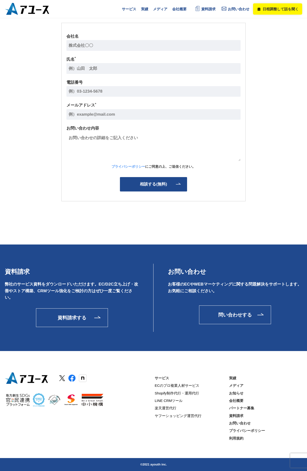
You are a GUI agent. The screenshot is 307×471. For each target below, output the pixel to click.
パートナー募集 (241, 408)
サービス (162, 378)
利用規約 (236, 438)
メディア (236, 385)
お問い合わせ (238, 9)
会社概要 (236, 401)
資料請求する (72, 317)
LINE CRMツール (169, 401)
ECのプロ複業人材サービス (177, 385)
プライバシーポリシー (128, 166)
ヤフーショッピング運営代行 (178, 416)
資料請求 (208, 9)
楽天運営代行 (165, 408)
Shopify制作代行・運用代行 (177, 393)
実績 (232, 378)
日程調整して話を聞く (281, 9)
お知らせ (236, 393)
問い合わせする (235, 314)
